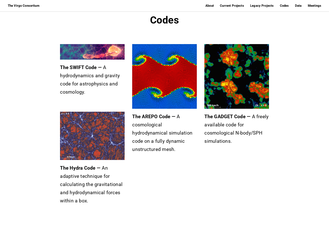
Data (298, 6)
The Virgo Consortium (23, 6)
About (209, 6)
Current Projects (232, 6)
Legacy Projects (262, 6)
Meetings (314, 6)
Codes (284, 6)
